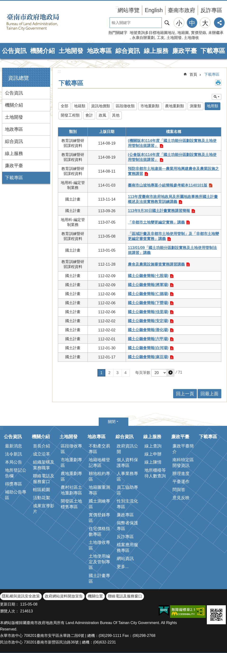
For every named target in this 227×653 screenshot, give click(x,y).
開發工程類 (70, 115)
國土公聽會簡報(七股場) (148, 276)
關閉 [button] (112, 422)
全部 (64, 106)
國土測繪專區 (99, 504)
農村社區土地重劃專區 (71, 490)
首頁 (193, 74)
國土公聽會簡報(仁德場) (148, 294)
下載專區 (212, 50)
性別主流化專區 (127, 504)
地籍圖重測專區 (99, 490)
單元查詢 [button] (216, 97)
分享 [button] (219, 22)
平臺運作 (181, 481)
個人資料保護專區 (127, 462)
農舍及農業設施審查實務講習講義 (156, 264)
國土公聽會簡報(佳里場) (148, 312)
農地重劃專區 (71, 476)
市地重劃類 (149, 106)
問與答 (178, 489)
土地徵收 (191, 38)
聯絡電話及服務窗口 (43, 479)
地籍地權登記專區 (99, 462)
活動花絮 (41, 497)
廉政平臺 (184, 50)
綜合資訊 (127, 50)
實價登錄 (198, 33)
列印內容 (218, 83)
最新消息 (13, 446)
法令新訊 (13, 454)
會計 (89, 115)
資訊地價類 (100, 106)
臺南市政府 (181, 10)
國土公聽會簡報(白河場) (148, 348)
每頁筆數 (142, 373)
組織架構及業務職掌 (43, 465)
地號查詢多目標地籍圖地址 (152, 33)
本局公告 (13, 462)
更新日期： (9, 604)
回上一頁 (185, 393)
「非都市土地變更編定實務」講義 (156, 222)
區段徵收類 (125, 106)
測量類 (195, 106)
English (154, 10)
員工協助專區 (127, 490)
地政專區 (99, 50)
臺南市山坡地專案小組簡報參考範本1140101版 (167, 185)
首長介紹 (41, 446)
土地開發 (174, 38)
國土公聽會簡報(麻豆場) (148, 357)
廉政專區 (125, 514)
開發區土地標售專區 (71, 504)
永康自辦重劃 (143, 38)
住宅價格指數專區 (99, 531)
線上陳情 (153, 462)
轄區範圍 (41, 489)
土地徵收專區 (99, 545)
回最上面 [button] (209, 393)
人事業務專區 (127, 476)
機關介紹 (42, 50)
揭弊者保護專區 (127, 526)
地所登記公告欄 (15, 473)
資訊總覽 (18, 78)
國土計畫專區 (99, 578)
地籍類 (79, 106)
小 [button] (179, 23)
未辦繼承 (215, 33)
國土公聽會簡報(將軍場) (148, 285)
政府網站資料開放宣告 (64, 596)
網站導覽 (128, 10)
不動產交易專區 (99, 449)
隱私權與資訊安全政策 (21, 596)
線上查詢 (153, 446)
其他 (116, 115)
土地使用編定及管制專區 (99, 562)
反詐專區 (211, 10)
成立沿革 (41, 454)
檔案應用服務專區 (127, 547)
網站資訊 (125, 558)
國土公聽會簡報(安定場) (148, 321)
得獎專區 (13, 484)
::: (1, 70)
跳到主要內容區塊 (2, 2)
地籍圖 (183, 33)
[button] (170, 373)
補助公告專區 (15, 495)
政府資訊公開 (127, 449)
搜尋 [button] (167, 22)
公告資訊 (14, 50)
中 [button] (192, 23)
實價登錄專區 (99, 517)
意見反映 (181, 497)
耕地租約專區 (99, 476)
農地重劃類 (174, 106)
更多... (123, 566)
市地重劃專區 (71, 462)
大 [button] (205, 23)
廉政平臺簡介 (183, 449)
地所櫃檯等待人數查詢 (155, 473)
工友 (160, 38)
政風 (102, 115)
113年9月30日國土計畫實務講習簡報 (159, 211)
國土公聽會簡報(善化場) (148, 330)
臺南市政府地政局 (40, 22)
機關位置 (95, 596)
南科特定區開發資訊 (183, 462)
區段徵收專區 (71, 449)
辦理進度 (181, 473)
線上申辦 (153, 454)
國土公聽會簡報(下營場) (148, 303)
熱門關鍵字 (117, 33)
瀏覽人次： (9, 611)
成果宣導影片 (43, 508)
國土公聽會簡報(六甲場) (148, 339)
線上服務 (156, 50)
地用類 (212, 106)
